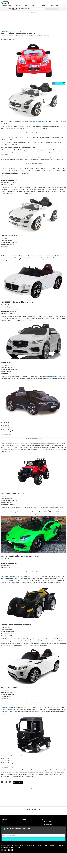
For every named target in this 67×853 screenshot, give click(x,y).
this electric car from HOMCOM (17, 187)
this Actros (62, 770)
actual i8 (53, 443)
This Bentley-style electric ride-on (11, 316)
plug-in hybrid (44, 121)
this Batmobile (22, 639)
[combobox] (31, 9)
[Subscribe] (33, 835)
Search (65, 2)
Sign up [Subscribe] (33, 839)
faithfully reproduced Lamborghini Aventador (17, 576)
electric (35, 121)
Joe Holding (5, 39)
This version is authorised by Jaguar (53, 376)
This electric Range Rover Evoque (10, 707)
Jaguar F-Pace (7, 376)
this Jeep (23, 507)
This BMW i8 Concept (7, 443)
